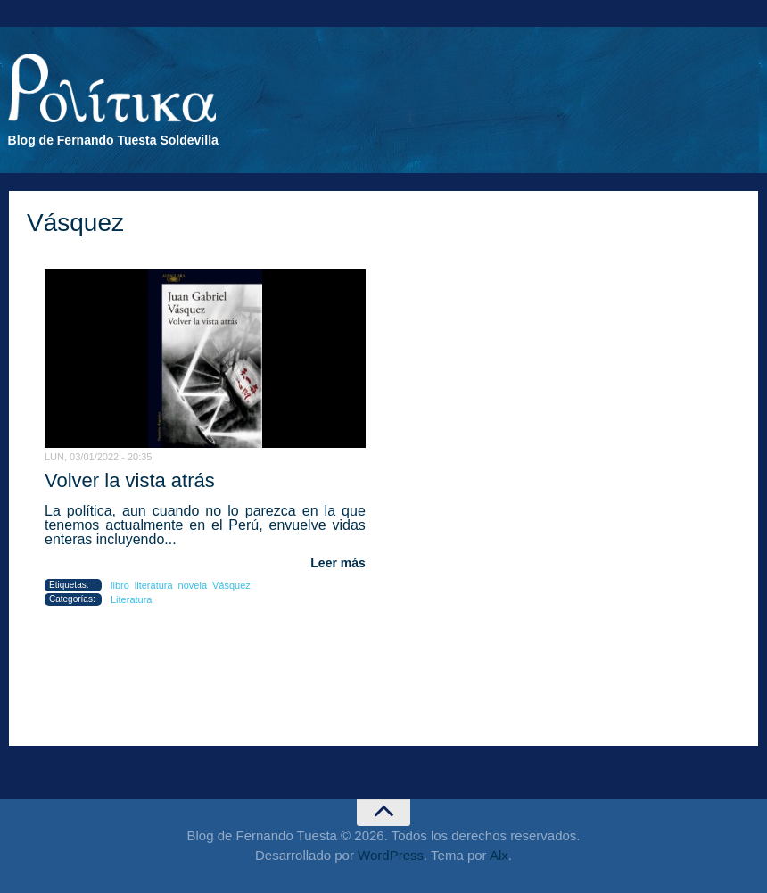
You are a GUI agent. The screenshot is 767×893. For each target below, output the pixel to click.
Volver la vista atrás (130, 480)
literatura (154, 585)
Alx (499, 855)
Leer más (337, 563)
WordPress (391, 855)
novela (192, 585)
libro (120, 585)
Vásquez (231, 585)
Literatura (131, 599)
